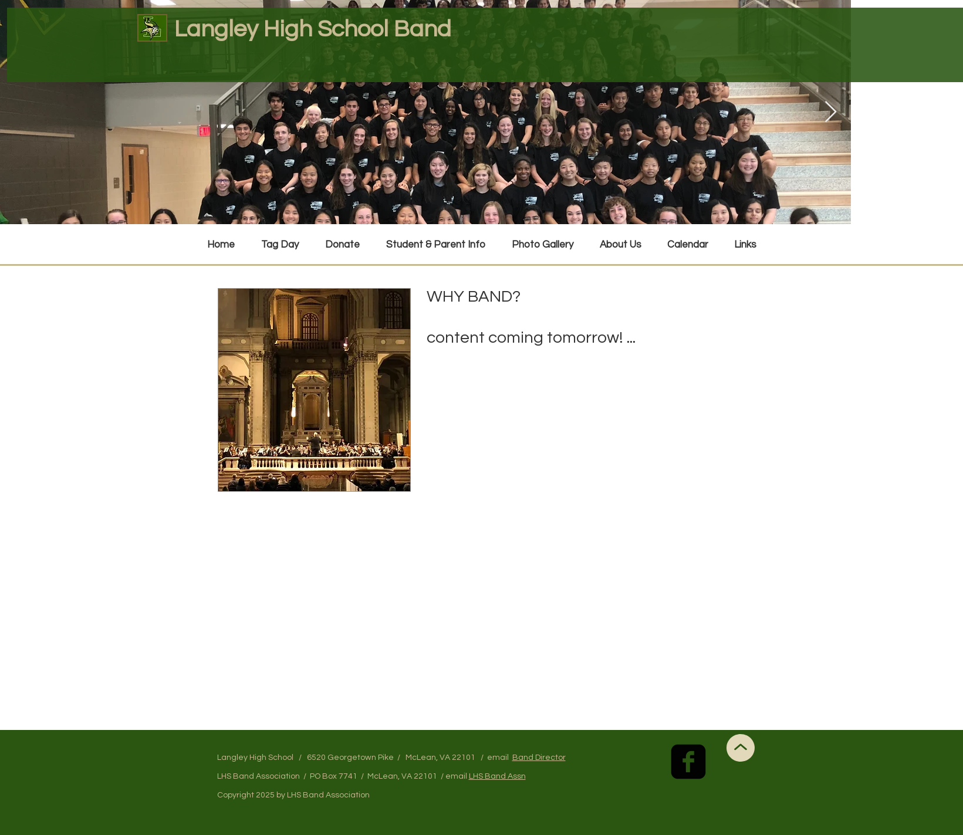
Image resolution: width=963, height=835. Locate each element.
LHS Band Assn (497, 776)
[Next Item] (830, 112)
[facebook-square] (688, 761)
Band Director (539, 757)
